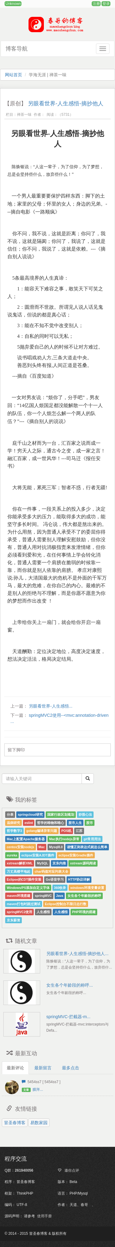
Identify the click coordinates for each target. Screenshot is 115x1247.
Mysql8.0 (56, 847)
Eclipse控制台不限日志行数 (65, 904)
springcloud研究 (30, 814)
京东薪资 (13, 920)
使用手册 (44, 1216)
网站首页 (13, 74)
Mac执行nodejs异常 (64, 839)
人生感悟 (43, 912)
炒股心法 (85, 814)
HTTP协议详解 (79, 879)
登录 (106, 4)
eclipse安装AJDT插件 (37, 855)
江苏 (79, 831)
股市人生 (75, 823)
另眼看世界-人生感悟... (50, 706)
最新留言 (43, 1067)
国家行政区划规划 (60, 814)
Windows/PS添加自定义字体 (28, 888)
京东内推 (59, 863)
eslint (29, 823)
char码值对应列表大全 (51, 871)
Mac (42, 847)
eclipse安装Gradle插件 (76, 855)
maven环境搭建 (18, 895)
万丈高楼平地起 (18, 871)
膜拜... (38, 1089)
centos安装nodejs (20, 847)
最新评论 (15, 1067)
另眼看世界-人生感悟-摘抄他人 (65, 103)
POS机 (66, 831)
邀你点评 (71, 1170)
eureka (12, 855)
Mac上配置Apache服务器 (26, 839)
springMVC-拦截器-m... (68, 1016)
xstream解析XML (20, 863)
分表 (10, 814)
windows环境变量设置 (87, 888)
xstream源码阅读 (83, 863)
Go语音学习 (55, 879)
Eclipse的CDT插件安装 (24, 879)
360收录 (60, 888)
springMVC (43, 895)
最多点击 (70, 1067)
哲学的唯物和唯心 (50, 823)
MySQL (42, 863)
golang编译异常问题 (41, 831)
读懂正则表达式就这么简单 (87, 847)
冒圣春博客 (14, 1122)
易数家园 (39, 1122)
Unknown (13, 4)
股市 (89, 823)
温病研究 (13, 823)
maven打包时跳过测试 (23, 904)
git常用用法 (92, 839)
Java (59, 895)
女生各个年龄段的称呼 (84, 895)
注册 (96, 4)
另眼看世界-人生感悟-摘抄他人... (77, 953)
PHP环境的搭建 (84, 912)
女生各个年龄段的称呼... (69, 985)
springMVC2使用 (19, 912)
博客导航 (17, 49)
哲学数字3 (14, 831)
